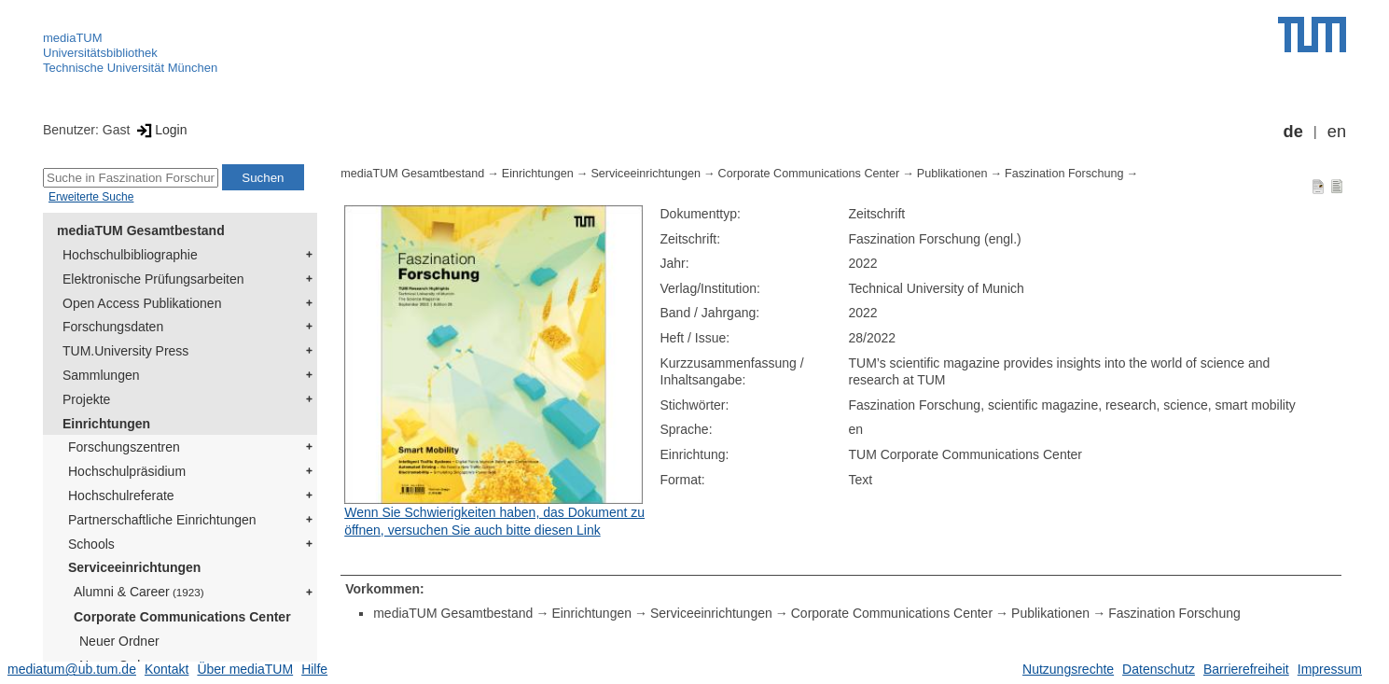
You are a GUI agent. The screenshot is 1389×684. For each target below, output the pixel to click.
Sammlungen (101, 375)
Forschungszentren (124, 447)
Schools (91, 544)
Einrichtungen (106, 423)
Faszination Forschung (1064, 173)
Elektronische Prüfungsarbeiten (153, 279)
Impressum (1330, 669)
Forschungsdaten (113, 326)
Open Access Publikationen (142, 303)
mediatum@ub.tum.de (71, 669)
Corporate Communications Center (182, 616)
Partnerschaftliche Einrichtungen (162, 519)
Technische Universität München (130, 68)
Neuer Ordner (119, 641)
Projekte (86, 399)
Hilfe (314, 669)
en (1336, 131)
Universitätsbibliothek (100, 53)
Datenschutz (1158, 669)
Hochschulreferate (121, 495)
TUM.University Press (125, 350)
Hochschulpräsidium (127, 471)
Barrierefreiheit (1246, 669)
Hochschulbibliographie (130, 254)
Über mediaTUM (245, 669)
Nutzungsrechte (1068, 669)
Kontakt (166, 669)
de (1293, 131)
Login (160, 129)
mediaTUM (73, 38)
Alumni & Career (139, 591)
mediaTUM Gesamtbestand (141, 230)
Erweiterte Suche (91, 196)
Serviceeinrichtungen (134, 567)
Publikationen (952, 173)
